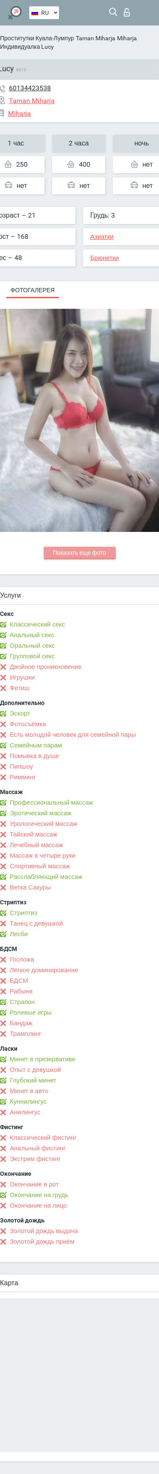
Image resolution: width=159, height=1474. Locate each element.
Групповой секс (32, 656)
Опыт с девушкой (35, 1070)
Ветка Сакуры (30, 887)
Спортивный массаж (40, 866)
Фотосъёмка (28, 724)
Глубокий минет (33, 1080)
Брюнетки (104, 258)
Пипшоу (21, 766)
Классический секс (37, 624)
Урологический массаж (43, 824)
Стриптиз (23, 913)
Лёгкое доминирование (44, 970)
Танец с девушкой (36, 923)
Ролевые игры (31, 1012)
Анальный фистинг (38, 1148)
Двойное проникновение (45, 667)
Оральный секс (32, 645)
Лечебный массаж (36, 845)
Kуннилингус (28, 1101)
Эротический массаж (40, 813)
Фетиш (20, 688)
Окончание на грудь (39, 1195)
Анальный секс (32, 635)
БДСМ (19, 981)
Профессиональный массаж (51, 802)
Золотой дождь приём (42, 1241)
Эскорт (20, 713)
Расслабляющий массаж (46, 877)
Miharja (127, 38)
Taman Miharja (95, 38)
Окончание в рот (34, 1184)
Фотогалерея (33, 290)
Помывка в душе (34, 756)
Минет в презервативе (42, 1059)
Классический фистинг (43, 1137)
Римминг (23, 777)
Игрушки (22, 677)
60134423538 (30, 88)
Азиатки (102, 237)
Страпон (22, 1002)
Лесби (19, 934)
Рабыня (21, 991)
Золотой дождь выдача (44, 1231)
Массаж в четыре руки (42, 855)
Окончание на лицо (38, 1205)
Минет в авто (29, 1091)
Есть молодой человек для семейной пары (73, 734)
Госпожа (22, 959)
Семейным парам (36, 745)
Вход (127, 12)
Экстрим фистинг (35, 1159)
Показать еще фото (79, 552)
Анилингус (25, 1112)
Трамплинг (25, 1034)
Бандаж (21, 1023)
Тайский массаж (33, 834)
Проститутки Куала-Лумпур (37, 38)
